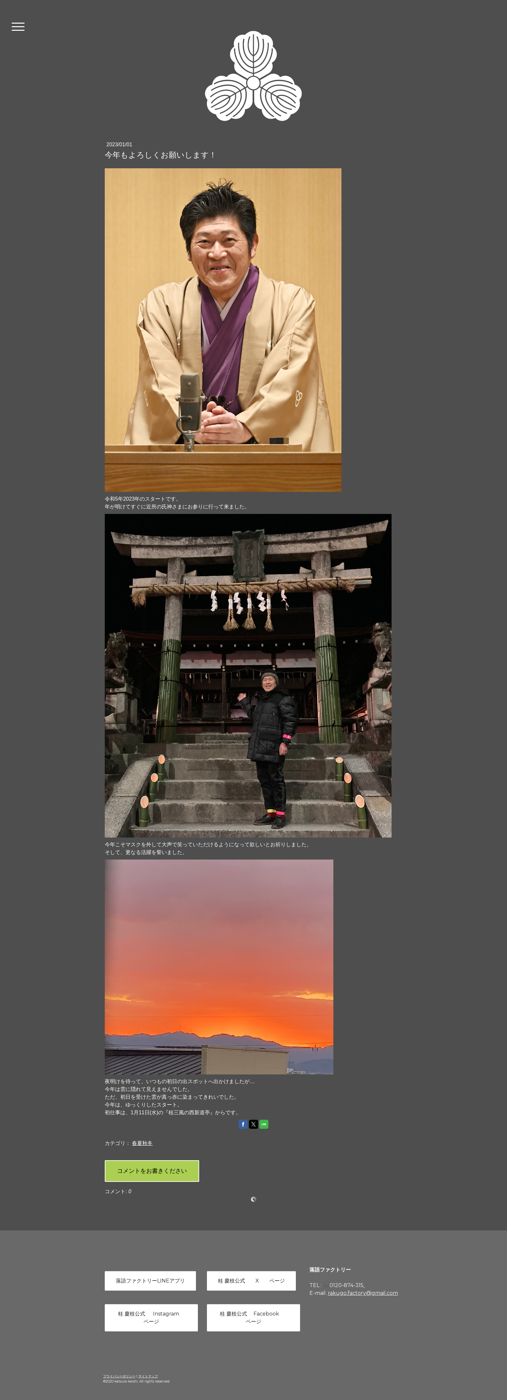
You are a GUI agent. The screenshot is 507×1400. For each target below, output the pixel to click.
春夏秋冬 (142, 1143)
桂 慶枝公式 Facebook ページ (253, 1318)
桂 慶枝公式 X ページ (251, 1281)
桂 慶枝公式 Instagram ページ (151, 1318)
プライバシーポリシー (119, 1376)
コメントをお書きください (152, 1171)
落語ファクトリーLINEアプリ (150, 1281)
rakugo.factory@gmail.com (363, 1293)
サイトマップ (148, 1376)
